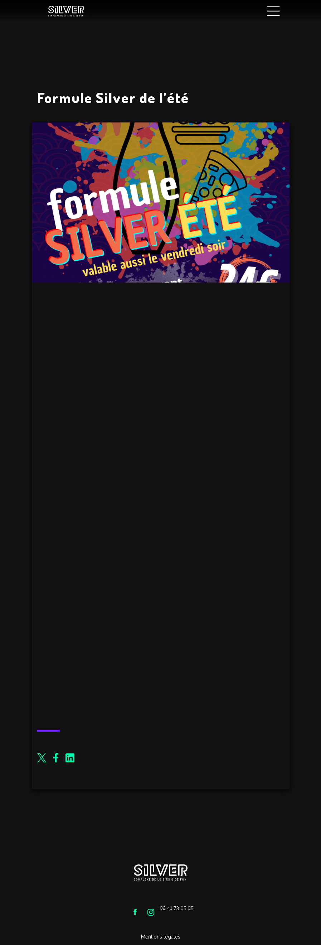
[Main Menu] (273, 11)
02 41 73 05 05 (176, 908)
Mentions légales (160, 937)
